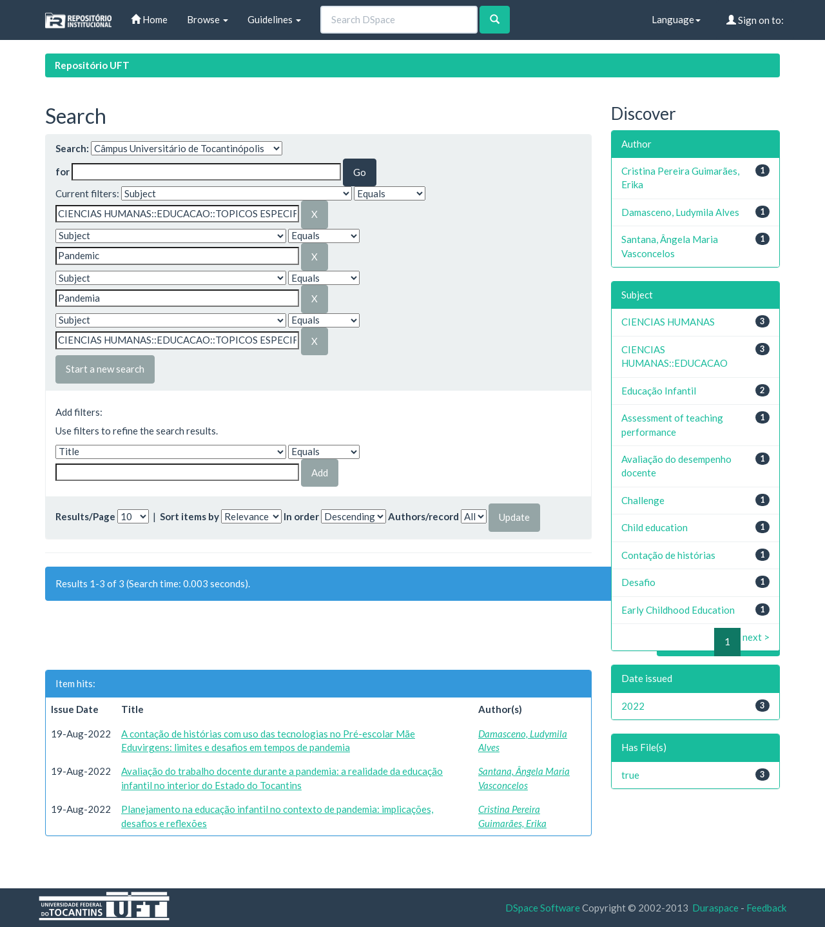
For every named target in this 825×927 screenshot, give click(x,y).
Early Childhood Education (678, 610)
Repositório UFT (92, 65)
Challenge (643, 500)
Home (149, 19)
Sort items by (189, 516)
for (62, 171)
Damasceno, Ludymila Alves (680, 212)
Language (676, 19)
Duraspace (715, 907)
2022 (633, 706)
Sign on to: (755, 20)
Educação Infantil (658, 390)
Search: (72, 148)
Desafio (638, 582)
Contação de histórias (668, 555)
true (630, 775)
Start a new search (105, 369)
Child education (654, 527)
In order (301, 516)
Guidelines (274, 19)
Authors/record (423, 516)
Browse (207, 19)
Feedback (766, 907)
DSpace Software (542, 907)
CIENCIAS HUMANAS (668, 321)
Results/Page (85, 516)
